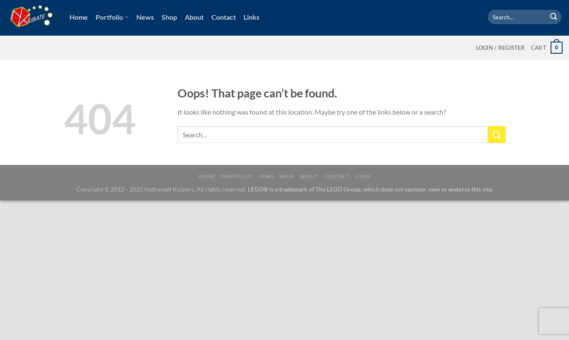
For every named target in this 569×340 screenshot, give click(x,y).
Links (251, 17)
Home (78, 17)
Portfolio (112, 17)
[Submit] (553, 17)
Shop (169, 17)
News (145, 17)
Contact (223, 17)
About (194, 17)
